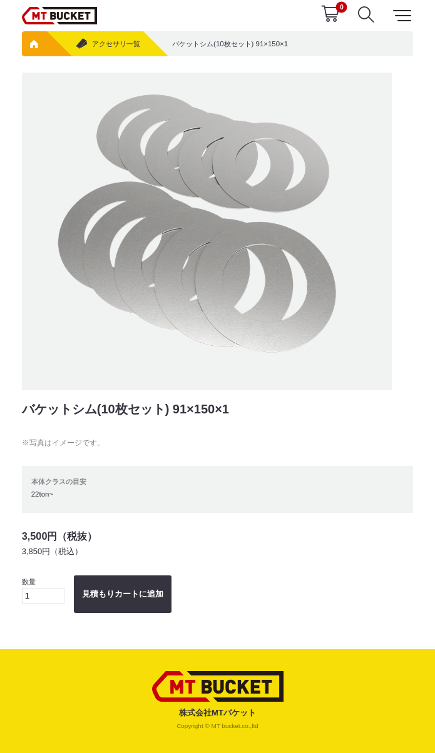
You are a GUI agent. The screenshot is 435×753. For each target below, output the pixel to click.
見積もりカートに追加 (122, 594)
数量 (43, 591)
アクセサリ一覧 (107, 44)
